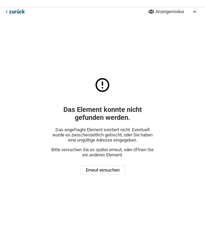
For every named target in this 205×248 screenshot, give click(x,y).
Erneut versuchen (103, 170)
